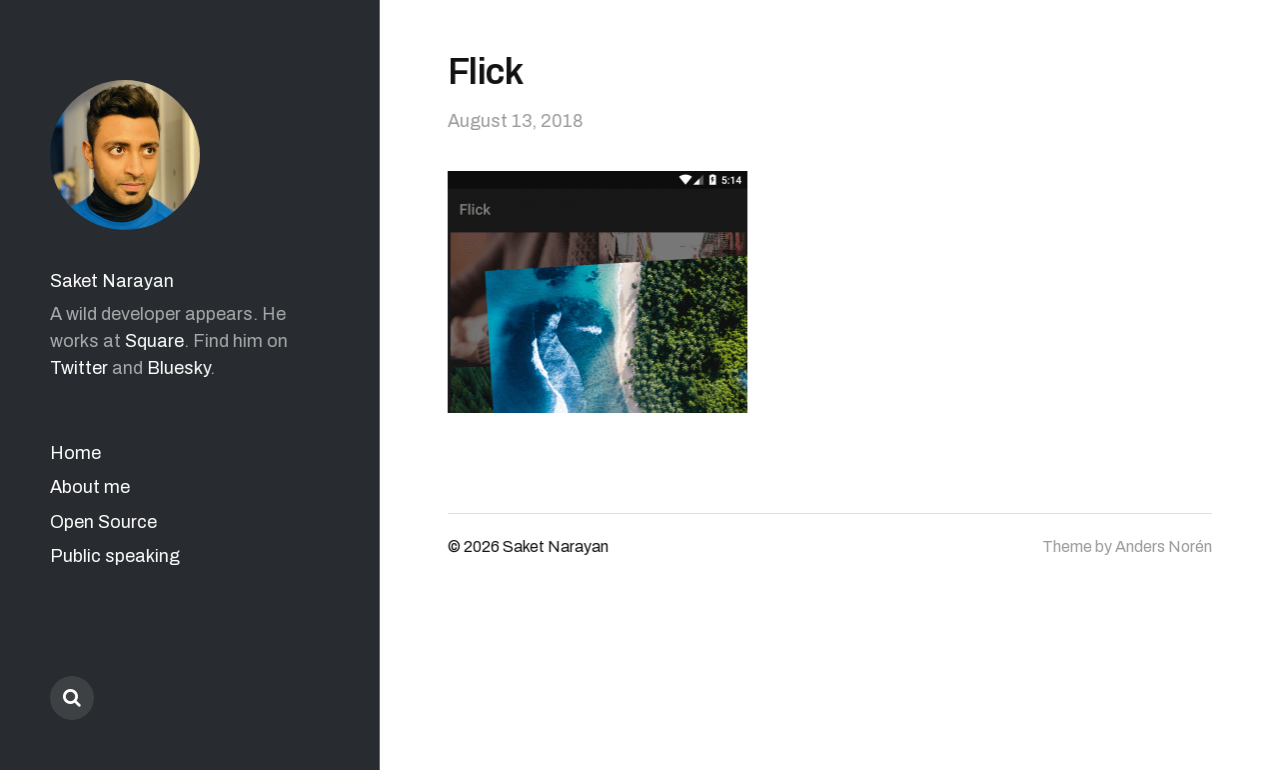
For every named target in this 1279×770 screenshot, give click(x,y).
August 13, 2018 (516, 121)
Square (154, 341)
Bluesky (178, 368)
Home (75, 453)
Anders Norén (1163, 546)
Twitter (79, 368)
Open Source (103, 522)
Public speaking (115, 556)
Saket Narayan (112, 281)
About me (90, 487)
